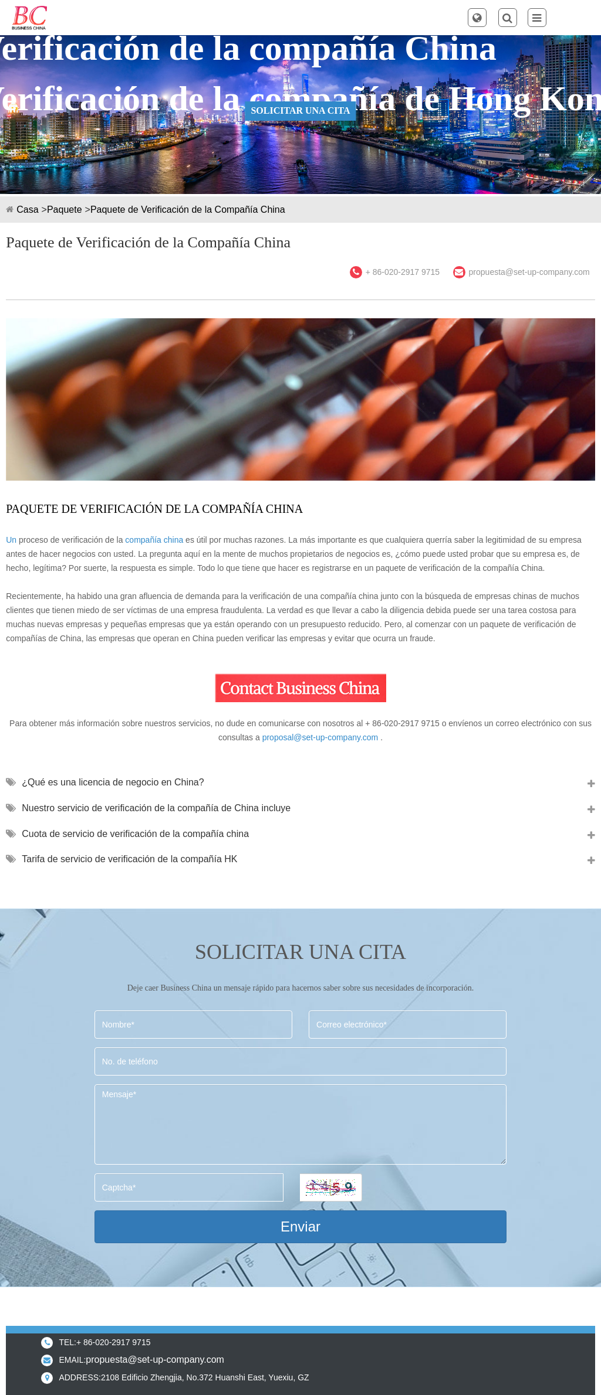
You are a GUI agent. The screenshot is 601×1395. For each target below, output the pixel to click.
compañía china (154, 540)
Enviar (300, 1226)
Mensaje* (300, 1124)
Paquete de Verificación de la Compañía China (187, 210)
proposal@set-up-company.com (320, 737)
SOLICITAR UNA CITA (300, 110)
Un (11, 540)
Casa (27, 210)
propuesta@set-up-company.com (529, 272)
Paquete (64, 210)
